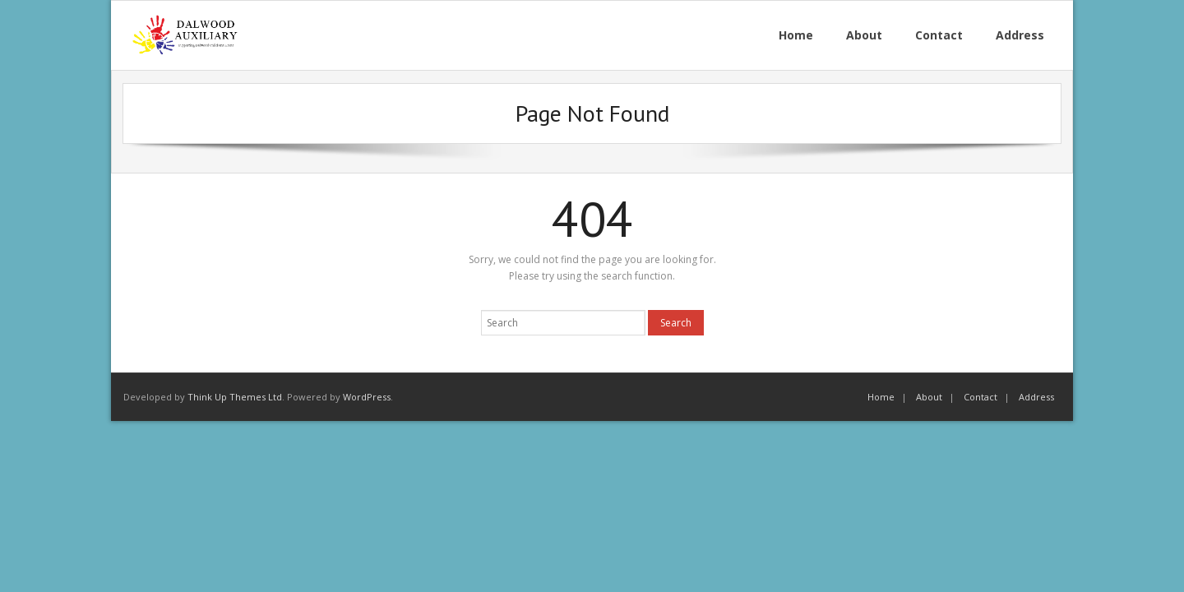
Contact (980, 397)
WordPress (367, 397)
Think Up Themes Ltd (234, 397)
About (929, 397)
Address (1036, 397)
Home (881, 397)
